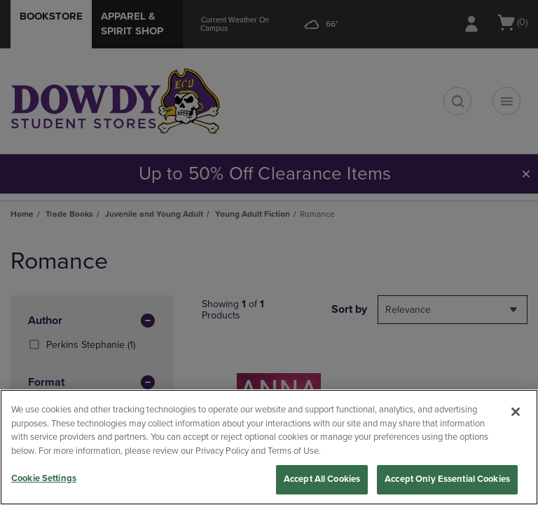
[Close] (515, 411)
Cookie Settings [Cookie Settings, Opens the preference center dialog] (43, 478)
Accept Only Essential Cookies (447, 479)
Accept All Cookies (322, 479)
